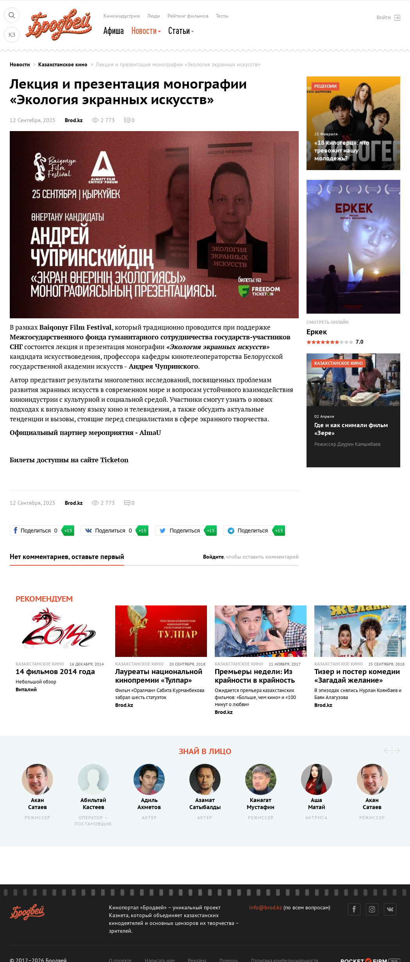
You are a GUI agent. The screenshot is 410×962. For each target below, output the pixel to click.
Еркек (317, 332)
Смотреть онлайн (328, 322)
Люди (153, 16)
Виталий (26, 690)
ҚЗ (12, 35)
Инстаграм (372, 909)
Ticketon (114, 459)
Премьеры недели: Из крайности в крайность (255, 676)
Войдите (213, 557)
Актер (149, 817)
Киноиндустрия (121, 16)
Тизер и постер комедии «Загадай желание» (357, 676)
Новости (146, 30)
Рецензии (325, 86)
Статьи (181, 30)
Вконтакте (390, 909)
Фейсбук (354, 909)
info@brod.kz (265, 907)
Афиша (113, 30)
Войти (388, 17)
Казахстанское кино (62, 64)
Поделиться (40, 530)
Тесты (222, 16)
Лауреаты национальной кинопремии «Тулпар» (158, 676)
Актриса (316, 817)
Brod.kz (73, 120)
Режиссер (37, 817)
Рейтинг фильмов (188, 16)
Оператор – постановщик (93, 821)
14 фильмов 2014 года (55, 672)
